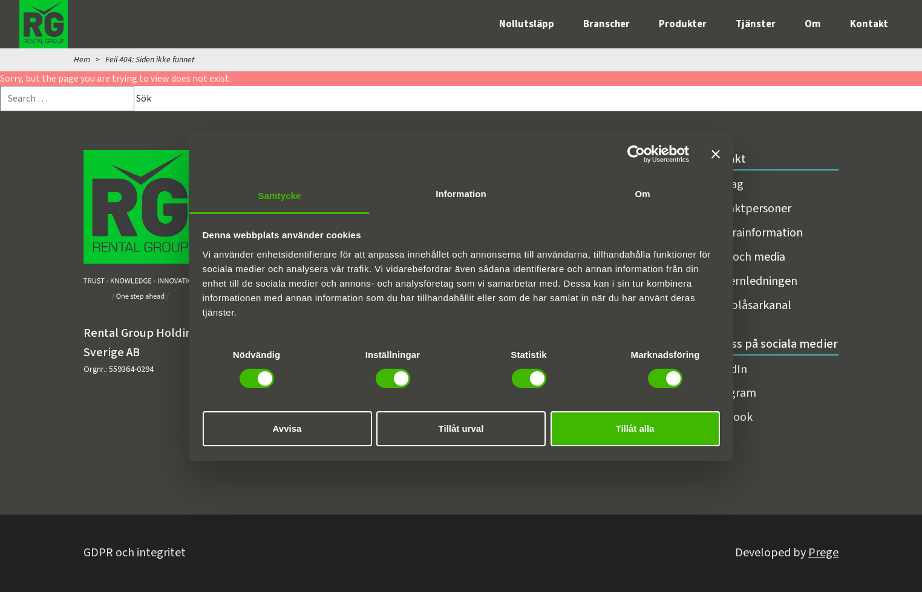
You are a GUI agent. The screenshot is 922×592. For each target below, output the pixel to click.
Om (813, 24)
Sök (143, 98)
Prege (823, 552)
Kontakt (869, 24)
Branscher (606, 24)
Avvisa (287, 428)
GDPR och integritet (134, 552)
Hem (82, 60)
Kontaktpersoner (747, 208)
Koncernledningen (750, 281)
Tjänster (756, 24)
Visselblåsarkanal (747, 305)
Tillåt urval (461, 428)
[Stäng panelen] (715, 154)
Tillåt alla (635, 428)
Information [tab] (461, 193)
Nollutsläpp (526, 24)
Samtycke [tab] (279, 195)
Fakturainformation (753, 232)
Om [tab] (642, 193)
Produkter (683, 24)
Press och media (744, 257)
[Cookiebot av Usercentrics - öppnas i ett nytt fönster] (636, 154)
